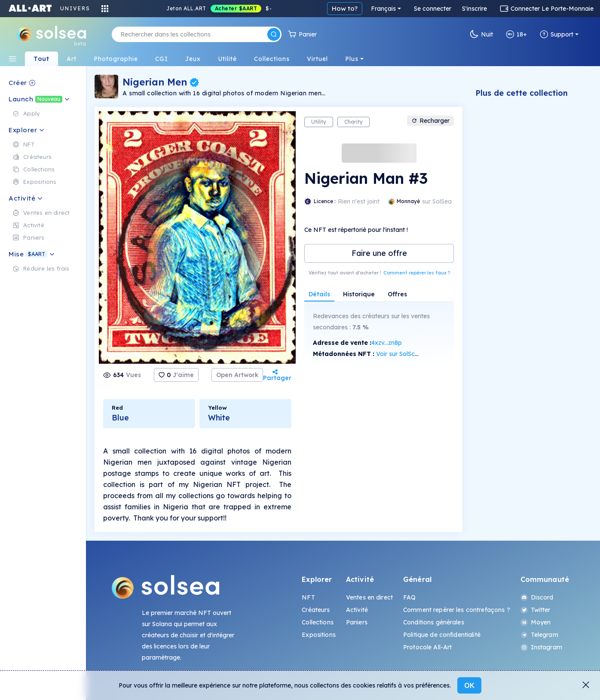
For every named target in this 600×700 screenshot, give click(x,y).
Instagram (541, 647)
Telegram (539, 635)
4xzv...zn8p (386, 343)
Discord (537, 597)
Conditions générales (433, 622)
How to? (345, 8)
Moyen (535, 622)
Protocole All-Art (427, 647)
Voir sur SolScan (399, 354)
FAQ (409, 597)
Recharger (430, 121)
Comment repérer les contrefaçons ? (456, 610)
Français (383, 8)
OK (469, 685)
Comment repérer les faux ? (416, 273)
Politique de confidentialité (442, 635)
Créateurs (316, 610)
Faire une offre (379, 253)
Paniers (356, 622)
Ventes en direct (369, 597)
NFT (308, 597)
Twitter (535, 610)
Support (556, 34)
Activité (357, 610)
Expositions (319, 635)
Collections (318, 622)
